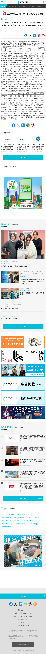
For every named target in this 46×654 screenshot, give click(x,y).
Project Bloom (6, 523)
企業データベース (12, 6)
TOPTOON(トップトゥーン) (9, 517)
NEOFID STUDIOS (6, 527)
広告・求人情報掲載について (23, 613)
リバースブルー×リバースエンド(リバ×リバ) (25, 520)
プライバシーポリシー (23, 625)
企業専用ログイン (23, 644)
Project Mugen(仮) (6, 520)
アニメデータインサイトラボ (24, 514)
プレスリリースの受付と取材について (23, 616)
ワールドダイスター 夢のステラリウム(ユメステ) (24, 523)
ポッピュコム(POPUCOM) (33, 517)
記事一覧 (3, 6)
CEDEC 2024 (21, 517)
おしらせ (23, 622)
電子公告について (23, 619)
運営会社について (23, 610)
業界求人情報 (22, 6)
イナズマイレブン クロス (8, 514)
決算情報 (39, 6)
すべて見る (23, 158)
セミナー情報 (31, 6)
